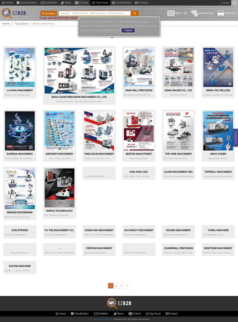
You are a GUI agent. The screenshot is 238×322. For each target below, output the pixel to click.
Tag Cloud (100, 2)
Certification (121, 2)
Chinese (225, 2)
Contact (141, 2)
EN (234, 2)
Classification (26, 2)
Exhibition (48, 2)
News (66, 2)
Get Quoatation (48, 13)
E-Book (81, 2)
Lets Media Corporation (101, 319)
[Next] (127, 286)
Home (7, 2)
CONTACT (235, 137)
